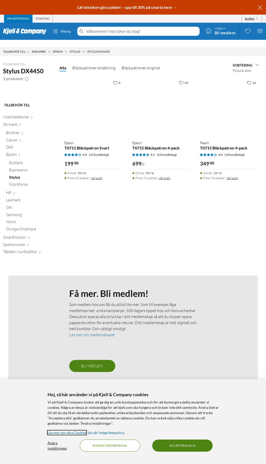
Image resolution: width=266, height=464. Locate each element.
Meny (62, 31)
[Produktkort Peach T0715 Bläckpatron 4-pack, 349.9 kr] (229, 100)
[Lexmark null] (29, 235)
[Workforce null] (31, 220)
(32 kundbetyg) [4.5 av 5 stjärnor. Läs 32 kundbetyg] (167, 147)
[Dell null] (29, 182)
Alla (62, 60)
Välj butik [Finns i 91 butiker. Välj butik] (164, 171)
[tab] (18, 19)
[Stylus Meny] (83, 44)
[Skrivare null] (28, 160)
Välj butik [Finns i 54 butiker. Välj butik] (232, 171)
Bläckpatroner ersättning (94, 60)
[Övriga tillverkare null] (29, 264)
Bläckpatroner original (141, 60)
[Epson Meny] (66, 44)
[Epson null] (29, 190)
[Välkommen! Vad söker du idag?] (142, 31)
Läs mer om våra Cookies (67, 432)
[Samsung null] (29, 250)
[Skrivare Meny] (49, 44)
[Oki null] (29, 242)
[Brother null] (29, 168)
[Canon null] (29, 175)
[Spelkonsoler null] (28, 280)
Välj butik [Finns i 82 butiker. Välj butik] (96, 171)
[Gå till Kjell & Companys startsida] (26, 31)
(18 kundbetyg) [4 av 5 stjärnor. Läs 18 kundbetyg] (234, 147)
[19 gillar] (183, 76)
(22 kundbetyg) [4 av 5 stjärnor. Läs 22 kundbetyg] (99, 147)
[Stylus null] (31, 212)
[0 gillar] (116, 76)
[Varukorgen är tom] (260, 31)
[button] (27, 72)
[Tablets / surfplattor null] (28, 287)
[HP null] (29, 228)
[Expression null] (31, 205)
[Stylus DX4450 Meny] (111, 44)
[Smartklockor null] (28, 272)
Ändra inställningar (57, 445)
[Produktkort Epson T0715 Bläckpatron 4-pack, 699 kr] (161, 100)
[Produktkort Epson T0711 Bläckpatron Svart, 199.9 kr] (93, 100)
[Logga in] (220, 31)
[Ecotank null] (31, 198)
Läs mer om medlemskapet (92, 369)
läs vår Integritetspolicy (106, 432)
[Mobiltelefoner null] (28, 152)
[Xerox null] (29, 257)
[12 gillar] (251, 76)
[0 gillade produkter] (248, 31)
